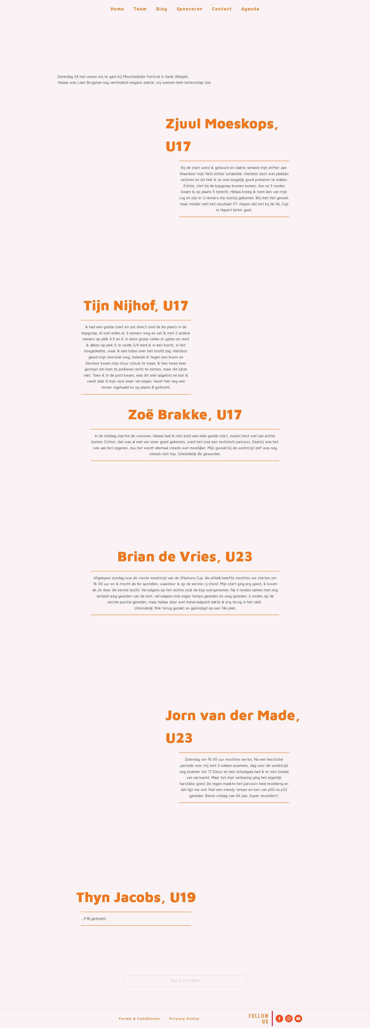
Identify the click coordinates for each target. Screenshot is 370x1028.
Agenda (250, 8)
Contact (222, 8)
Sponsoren (190, 8)
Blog (161, 8)
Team (140, 8)
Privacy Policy (184, 1018)
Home (117, 8)
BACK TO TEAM (185, 980)
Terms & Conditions (139, 1018)
